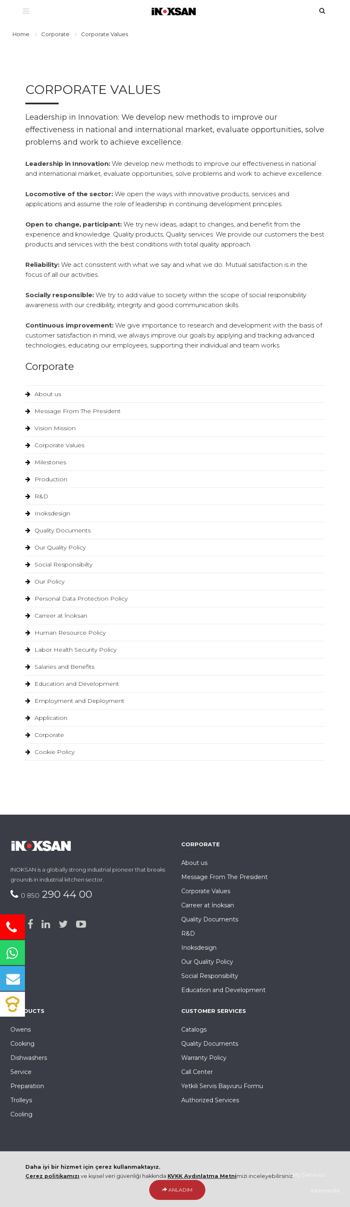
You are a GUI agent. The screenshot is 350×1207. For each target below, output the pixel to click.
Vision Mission (50, 428)
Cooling (21, 1114)
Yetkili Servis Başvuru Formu (222, 1086)
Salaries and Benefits (59, 666)
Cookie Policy (49, 752)
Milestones (45, 462)
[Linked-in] (46, 924)
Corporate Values (54, 445)
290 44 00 (56, 894)
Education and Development (72, 683)
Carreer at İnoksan (56, 615)
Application (46, 718)
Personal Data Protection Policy (76, 598)
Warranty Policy (204, 1058)
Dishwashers (28, 1058)
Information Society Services (286, 1174)
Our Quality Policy (55, 547)
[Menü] (26, 11)
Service (21, 1072)
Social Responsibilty (58, 564)
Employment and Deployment (74, 700)
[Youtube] (81, 924)
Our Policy (44, 581)
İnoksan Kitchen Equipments (63, 1174)
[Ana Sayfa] (175, 10)
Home (21, 34)
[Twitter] (63, 924)
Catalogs (194, 1029)
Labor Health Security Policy (70, 649)
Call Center (197, 1072)
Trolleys (21, 1100)
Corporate (55, 34)
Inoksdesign (47, 513)
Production (46, 479)
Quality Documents (58, 530)
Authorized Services (210, 1100)
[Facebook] (30, 924)
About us (43, 394)
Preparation (27, 1086)
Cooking (22, 1043)
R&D (36, 496)
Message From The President (73, 411)
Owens (20, 1029)
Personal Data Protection (209, 1174)
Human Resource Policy (65, 632)
